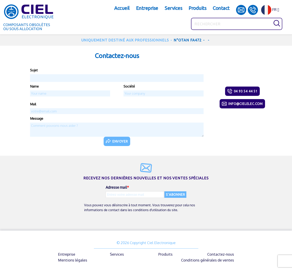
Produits (197, 8)
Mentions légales (72, 260)
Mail (33, 104)
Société (129, 86)
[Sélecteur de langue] (271, 10)
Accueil (122, 8)
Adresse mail (116, 187)
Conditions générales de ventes (207, 260)
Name (34, 86)
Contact (221, 8)
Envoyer (120, 141)
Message (36, 118)
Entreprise (147, 8)
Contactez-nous (220, 254)
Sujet (34, 70)
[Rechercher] (236, 24)
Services (173, 8)
